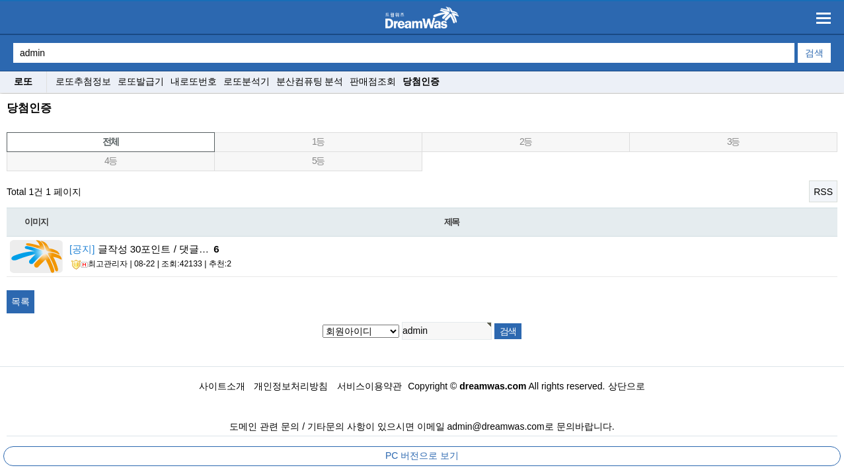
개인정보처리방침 (291, 386)
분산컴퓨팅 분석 (310, 81)
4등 (110, 160)
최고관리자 (99, 264)
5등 (318, 160)
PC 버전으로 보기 (422, 455)
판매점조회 (373, 81)
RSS (823, 191)
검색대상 (0, 94)
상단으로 (626, 386)
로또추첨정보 (83, 81)
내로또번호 (194, 81)
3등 (733, 141)
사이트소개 (222, 386)
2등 (525, 141)
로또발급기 (141, 81)
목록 (20, 301)
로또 (23, 81)
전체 (110, 141)
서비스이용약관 (369, 386)
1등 (318, 141)
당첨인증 (421, 81)
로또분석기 (246, 81)
